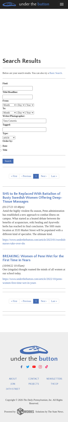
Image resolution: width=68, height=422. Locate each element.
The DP (54, 384)
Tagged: (7, 124)
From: (6, 101)
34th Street (13, 389)
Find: (5, 83)
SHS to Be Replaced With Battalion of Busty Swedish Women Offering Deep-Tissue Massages (32, 197)
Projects (34, 384)
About (13, 379)
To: (4, 108)
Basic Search (55, 73)
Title (5, 150)
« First (14, 176)
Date (5, 146)
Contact (33, 379)
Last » (54, 176)
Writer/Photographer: (14, 116)
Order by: (8, 141)
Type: (5, 133)
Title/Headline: (10, 92)
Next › (44, 176)
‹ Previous (26, 176)
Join (13, 384)
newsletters (54, 379)
